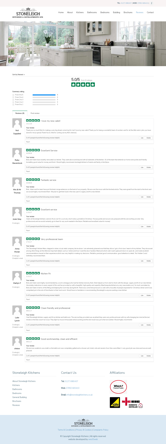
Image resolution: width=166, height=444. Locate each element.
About (70, 12)
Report (28, 142)
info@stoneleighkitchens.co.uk (79, 394)
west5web (93, 439)
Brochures (128, 12)
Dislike (149, 138)
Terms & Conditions (66, 430)
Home (61, 12)
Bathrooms (92, 12)
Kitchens (80, 12)
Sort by (18, 75)
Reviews (139, 12)
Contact (150, 12)
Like (142, 138)
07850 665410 (142, 3)
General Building (19, 397)
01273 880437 (126, 3)
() (19, 113)
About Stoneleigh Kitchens (24, 381)
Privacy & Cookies (83, 430)
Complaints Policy (100, 430)
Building (116, 12)
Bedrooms (104, 12)
